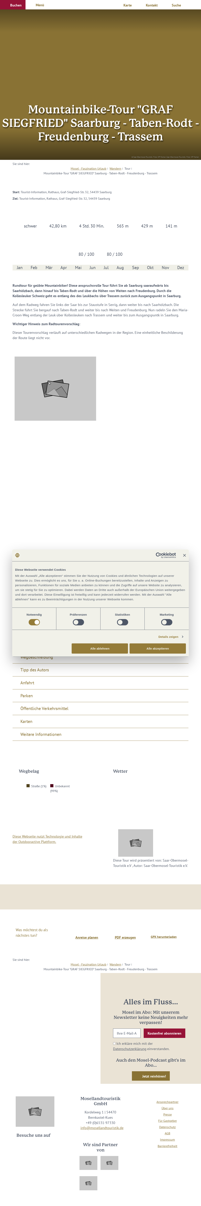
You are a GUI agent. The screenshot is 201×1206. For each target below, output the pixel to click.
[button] (13, 4)
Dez (180, 267)
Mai (78, 267)
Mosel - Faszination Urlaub (88, 168)
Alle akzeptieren (157, 648)
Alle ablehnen (100, 648)
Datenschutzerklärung (129, 1049)
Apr (63, 267)
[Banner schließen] (184, 555)
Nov (165, 267)
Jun (93, 267)
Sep (135, 267)
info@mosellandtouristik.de (101, 1128)
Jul (106, 267)
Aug (120, 267)
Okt (150, 267)
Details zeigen (168, 636)
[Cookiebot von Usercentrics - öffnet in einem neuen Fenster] (159, 555)
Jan (20, 267)
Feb (34, 267)
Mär (49, 267)
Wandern (115, 168)
